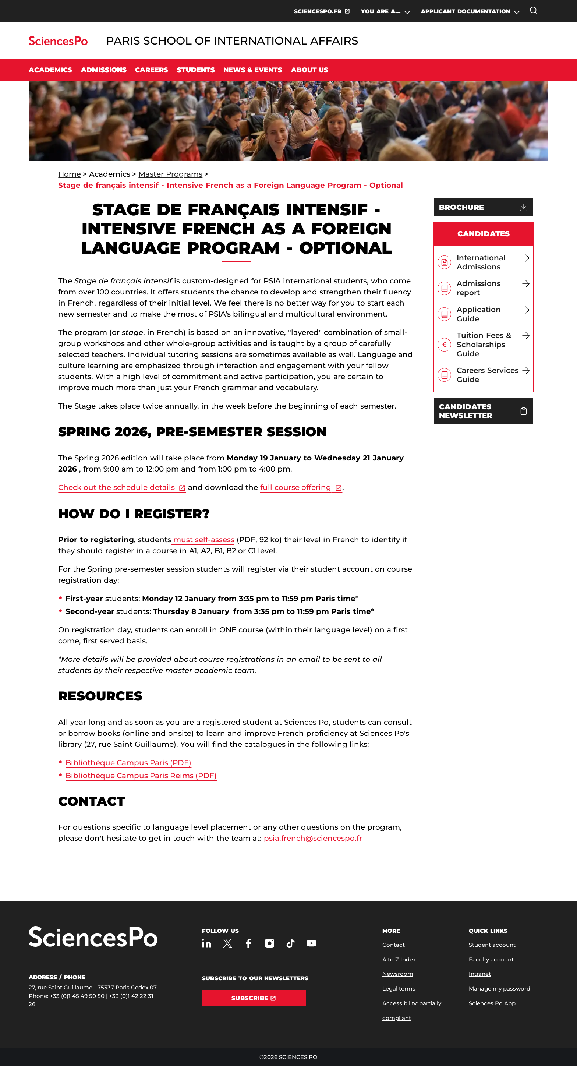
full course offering (296, 487)
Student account (492, 944)
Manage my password (499, 988)
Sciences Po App (492, 1003)
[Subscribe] (254, 998)
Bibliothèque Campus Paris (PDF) (128, 762)
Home (69, 174)
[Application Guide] (493, 314)
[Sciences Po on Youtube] (311, 943)
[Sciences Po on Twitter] (227, 943)
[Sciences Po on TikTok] (290, 943)
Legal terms (398, 988)
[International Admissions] (493, 262)
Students (196, 70)
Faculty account (491, 959)
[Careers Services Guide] (493, 375)
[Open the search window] (533, 10)
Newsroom (397, 973)
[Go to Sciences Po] (58, 43)
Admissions (104, 70)
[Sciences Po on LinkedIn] (206, 943)
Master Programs (170, 174)
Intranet (480, 973)
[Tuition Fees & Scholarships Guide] (493, 344)
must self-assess (202, 539)
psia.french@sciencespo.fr (313, 838)
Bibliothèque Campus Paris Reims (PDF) (141, 775)
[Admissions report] (493, 288)
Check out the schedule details (116, 487)
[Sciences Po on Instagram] (269, 943)
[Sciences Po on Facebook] (248, 943)
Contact (393, 944)
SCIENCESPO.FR (317, 11)
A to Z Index (399, 959)
